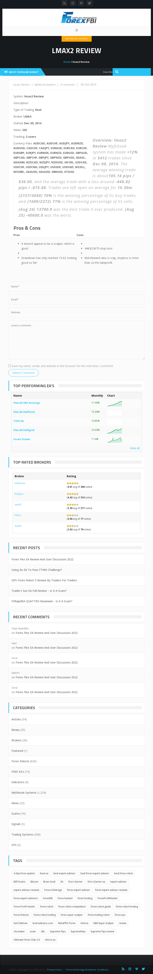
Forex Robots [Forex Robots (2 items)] (21, 915)
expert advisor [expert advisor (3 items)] (118, 881)
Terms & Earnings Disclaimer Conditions (87, 969)
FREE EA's (17, 772)
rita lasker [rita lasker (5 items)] (19, 931)
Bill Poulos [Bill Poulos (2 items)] (19, 881)
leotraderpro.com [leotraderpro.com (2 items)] (43, 923)
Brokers (16, 740)
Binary (15, 730)
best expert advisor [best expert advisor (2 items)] (64, 873)
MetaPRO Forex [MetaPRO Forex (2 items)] (66, 923)
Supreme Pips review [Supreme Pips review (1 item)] (102, 931)
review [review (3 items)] (122, 923)
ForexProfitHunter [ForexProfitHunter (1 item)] (108, 898)
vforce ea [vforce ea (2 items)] (50, 939)
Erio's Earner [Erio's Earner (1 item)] (75, 881)
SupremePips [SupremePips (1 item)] (78, 931)
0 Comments (67, 84)
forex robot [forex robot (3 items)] (46, 906)
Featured (17, 751)
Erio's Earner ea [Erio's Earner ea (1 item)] (96, 881)
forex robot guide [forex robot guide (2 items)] (101, 906)
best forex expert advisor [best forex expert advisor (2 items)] (95, 873)
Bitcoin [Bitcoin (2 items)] (34, 881)
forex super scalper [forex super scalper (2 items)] (72, 915)
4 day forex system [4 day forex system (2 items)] (24, 873)
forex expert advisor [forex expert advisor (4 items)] (78, 890)
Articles (16, 719)
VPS (14, 845)
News (15, 803)
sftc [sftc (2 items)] (43, 931)
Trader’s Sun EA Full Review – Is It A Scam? (39, 591)
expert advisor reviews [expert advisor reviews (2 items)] (26, 890)
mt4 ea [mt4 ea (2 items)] (84, 923)
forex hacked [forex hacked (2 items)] (65, 898)
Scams (15, 813)
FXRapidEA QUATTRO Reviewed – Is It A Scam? (41, 601)
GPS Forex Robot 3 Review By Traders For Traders (44, 580)
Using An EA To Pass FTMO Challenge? (36, 570)
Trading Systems (22, 834)
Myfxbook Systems (77, 38)
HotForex (20, 483)
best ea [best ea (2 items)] (44, 873)
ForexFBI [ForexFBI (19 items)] (48, 898)
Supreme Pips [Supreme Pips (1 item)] (58, 931)
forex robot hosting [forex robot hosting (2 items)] (127, 906)
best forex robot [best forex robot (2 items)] (123, 873)
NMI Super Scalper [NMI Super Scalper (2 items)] (103, 923)
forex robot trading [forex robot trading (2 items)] (45, 915)
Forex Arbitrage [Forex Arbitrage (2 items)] (53, 890)
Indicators (17, 782)
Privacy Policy (54, 969)
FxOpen (19, 494)
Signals (16, 824)
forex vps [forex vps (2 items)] (120, 915)
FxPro (18, 515)
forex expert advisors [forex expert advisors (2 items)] (26, 898)
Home (67, 62)
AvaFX (18, 526)
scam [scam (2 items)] (33, 931)
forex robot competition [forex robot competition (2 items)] (72, 906)
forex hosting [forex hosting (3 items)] (85, 898)
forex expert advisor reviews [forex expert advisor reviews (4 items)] (111, 890)
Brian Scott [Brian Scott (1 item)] (49, 881)
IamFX (18, 504)
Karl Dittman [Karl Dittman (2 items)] (21, 923)
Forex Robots (20, 761)
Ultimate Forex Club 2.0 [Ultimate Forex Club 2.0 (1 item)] (27, 939)
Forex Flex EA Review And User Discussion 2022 (42, 559)
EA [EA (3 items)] (62, 881)
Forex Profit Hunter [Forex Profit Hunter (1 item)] (24, 906)
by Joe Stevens (21, 84)
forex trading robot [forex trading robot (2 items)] (99, 915)
